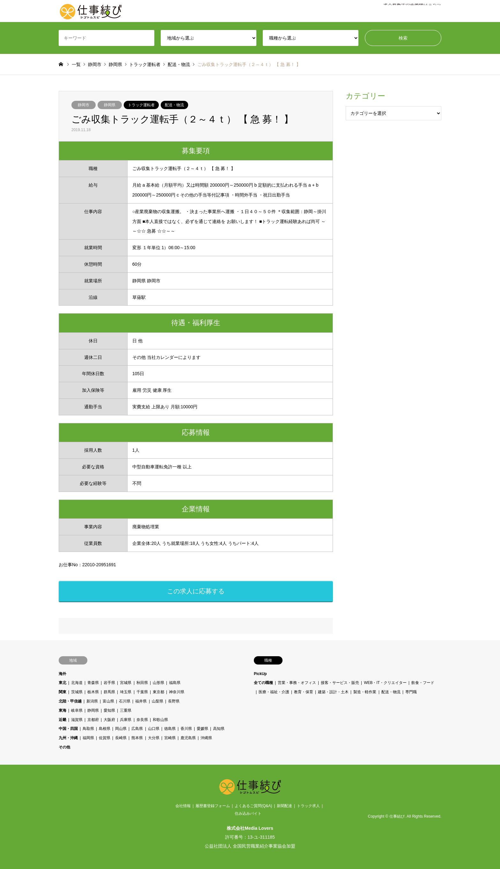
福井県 (141, 701)
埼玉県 (126, 692)
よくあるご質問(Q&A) (253, 806)
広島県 (137, 728)
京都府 (93, 719)
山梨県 (157, 701)
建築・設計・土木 (333, 692)
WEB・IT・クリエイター (385, 682)
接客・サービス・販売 (340, 682)
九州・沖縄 (68, 738)
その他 (64, 747)
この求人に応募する (195, 591)
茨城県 (77, 692)
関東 (62, 692)
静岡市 (83, 105)
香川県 (186, 728)
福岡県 (88, 738)
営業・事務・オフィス (297, 682)
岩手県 (109, 682)
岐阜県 (77, 710)
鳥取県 (88, 728)
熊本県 (137, 738)
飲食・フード (423, 682)
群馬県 (109, 692)
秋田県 (142, 682)
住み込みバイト (248, 813)
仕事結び (397, 816)
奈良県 (142, 719)
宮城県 (126, 682)
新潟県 (92, 701)
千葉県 (142, 692)
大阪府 (109, 719)
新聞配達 (284, 806)
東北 (62, 682)
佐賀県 (104, 738)
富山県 (108, 701)
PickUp (260, 674)
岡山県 (121, 728)
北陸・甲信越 (70, 701)
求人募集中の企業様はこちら (412, 11)
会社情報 (183, 806)
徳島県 (170, 728)
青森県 (93, 682)
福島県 (174, 682)
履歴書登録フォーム (212, 806)
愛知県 (109, 710)
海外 (62, 674)
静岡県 (109, 105)
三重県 (126, 710)
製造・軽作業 (365, 692)
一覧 (76, 64)
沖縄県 (206, 738)
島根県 (104, 728)
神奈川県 (176, 692)
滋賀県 (77, 719)
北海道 (77, 682)
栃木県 (93, 692)
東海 (62, 710)
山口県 (153, 728)
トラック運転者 (141, 105)
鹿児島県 (188, 738)
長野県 (174, 701)
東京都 (158, 692)
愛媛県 (202, 728)
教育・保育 (303, 692)
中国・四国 (68, 728)
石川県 (124, 701)
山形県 (158, 682)
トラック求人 (308, 806)
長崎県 (121, 738)
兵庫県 (126, 719)
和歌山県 (160, 719)
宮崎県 (170, 738)
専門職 (411, 692)
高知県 (218, 728)
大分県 (153, 738)
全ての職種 (263, 682)
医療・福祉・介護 (274, 692)
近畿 (62, 719)
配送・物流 (174, 105)
